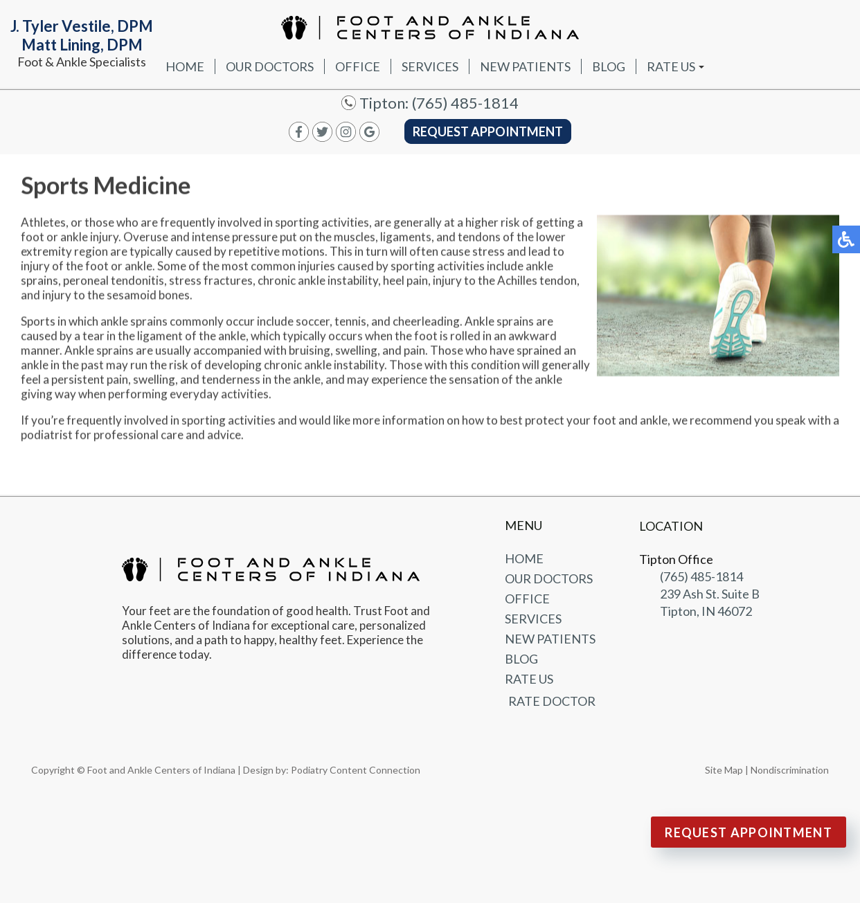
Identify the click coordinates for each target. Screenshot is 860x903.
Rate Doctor (551, 701)
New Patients (525, 66)
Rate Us (671, 66)
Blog (608, 66)
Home (184, 66)
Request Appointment (488, 131)
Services (430, 66)
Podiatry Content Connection (355, 770)
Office (357, 66)
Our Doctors (270, 66)
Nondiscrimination (790, 770)
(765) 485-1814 (465, 102)
